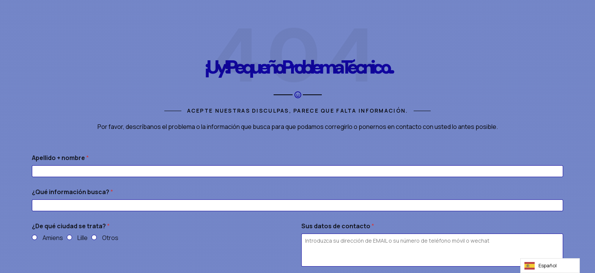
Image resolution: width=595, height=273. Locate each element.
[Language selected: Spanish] (550, 265)
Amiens (52, 238)
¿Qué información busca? (72, 192)
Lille (82, 238)
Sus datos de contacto (337, 226)
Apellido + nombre (60, 158)
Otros (110, 238)
